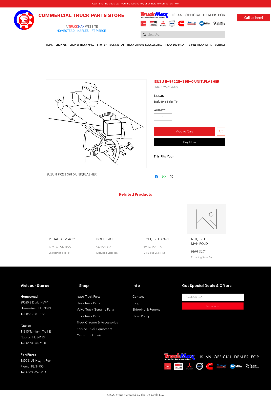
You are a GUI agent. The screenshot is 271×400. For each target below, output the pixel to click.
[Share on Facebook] (156, 176)
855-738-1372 (35, 314)
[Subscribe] (213, 306)
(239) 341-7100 (36, 343)
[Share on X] (171, 176)
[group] (135, 233)
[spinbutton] (163, 117)
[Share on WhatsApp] (164, 176)
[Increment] (169, 117)
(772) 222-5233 (36, 372)
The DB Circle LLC (152, 395)
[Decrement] (156, 117)
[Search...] (182, 35)
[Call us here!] (253, 18)
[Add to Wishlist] (221, 131)
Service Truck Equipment (94, 329)
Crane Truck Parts (89, 335)
